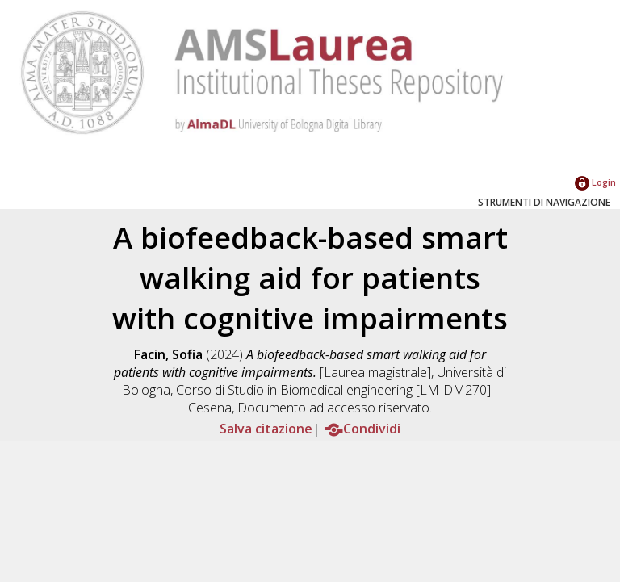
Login (595, 182)
